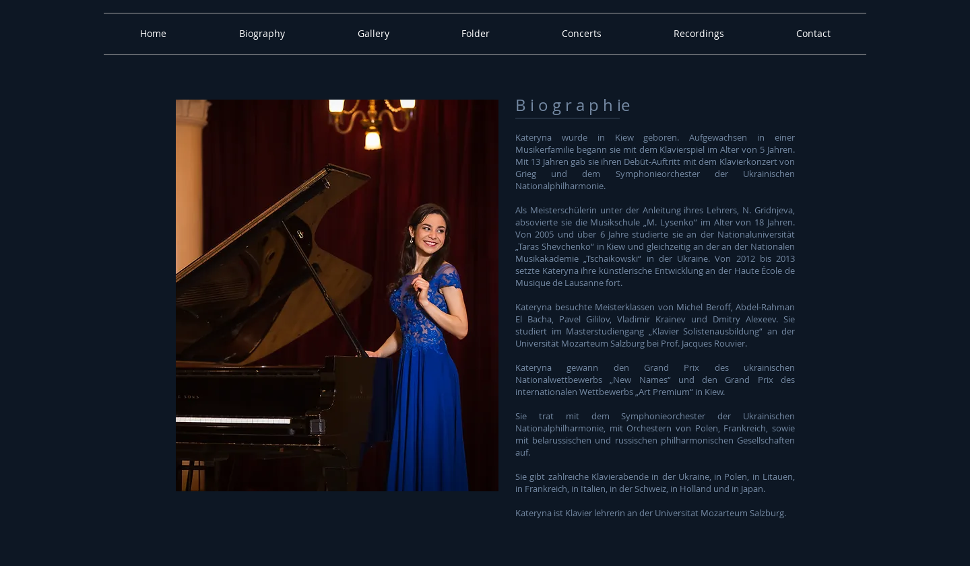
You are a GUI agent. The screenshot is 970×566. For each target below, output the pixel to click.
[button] (262, 33)
